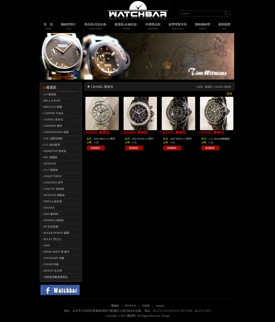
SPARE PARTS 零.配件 (57, 251)
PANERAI (131, 305)
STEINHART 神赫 (54, 258)
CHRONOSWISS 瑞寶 (56, 132)
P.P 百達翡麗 (51, 226)
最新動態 (224, 27)
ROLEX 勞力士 (52, 239)
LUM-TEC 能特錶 (54, 188)
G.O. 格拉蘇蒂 (52, 144)
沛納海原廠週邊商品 (56, 277)
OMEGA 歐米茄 (53, 201)
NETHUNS (50, 163)
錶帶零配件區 (178, 27)
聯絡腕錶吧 (202, 27)
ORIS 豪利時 (51, 214)
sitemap (160, 305)
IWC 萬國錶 (51, 157)
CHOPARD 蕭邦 (53, 125)
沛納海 (146, 305)
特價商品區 (153, 27)
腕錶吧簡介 (68, 27)
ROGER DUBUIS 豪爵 (57, 233)
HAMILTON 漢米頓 (55, 151)
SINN (47, 245)
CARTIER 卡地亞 (54, 113)
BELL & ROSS (52, 100)
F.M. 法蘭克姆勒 (53, 138)
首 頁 (48, 27)
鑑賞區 (126, 27)
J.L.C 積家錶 (51, 170)
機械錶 (115, 305)
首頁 (200, 87)
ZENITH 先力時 (53, 270)
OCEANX (49, 207)
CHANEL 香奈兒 (53, 119)
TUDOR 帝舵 (51, 264)
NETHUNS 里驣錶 (54, 195)
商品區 (95, 27)
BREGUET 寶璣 (53, 107)
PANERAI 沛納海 (54, 220)
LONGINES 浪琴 (53, 182)
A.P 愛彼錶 (50, 94)
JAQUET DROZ (53, 176)
